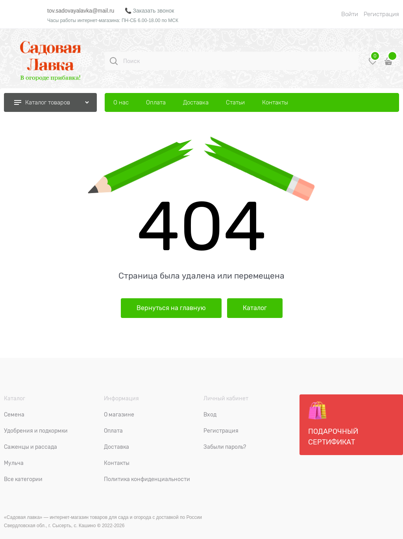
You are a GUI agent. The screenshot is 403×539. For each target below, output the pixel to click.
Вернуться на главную (171, 308)
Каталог (255, 308)
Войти (349, 14)
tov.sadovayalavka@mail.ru (80, 10)
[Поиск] (114, 61)
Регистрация (381, 14)
